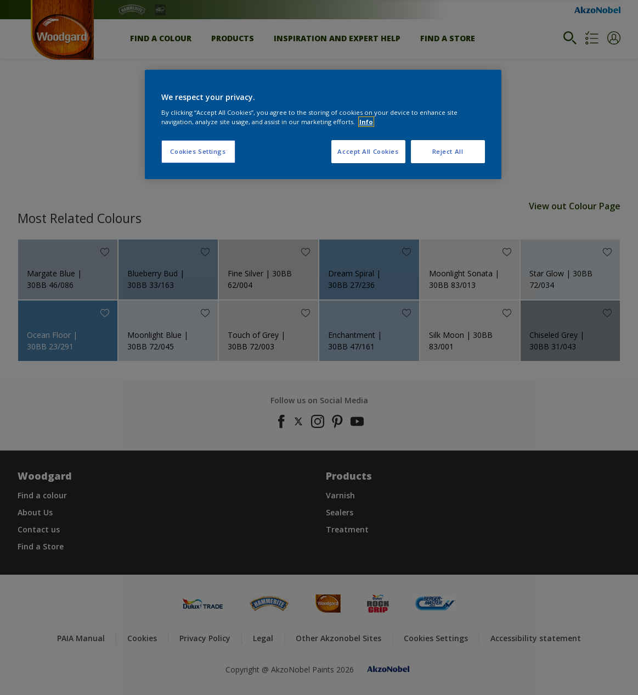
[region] (323, 125)
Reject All (448, 151)
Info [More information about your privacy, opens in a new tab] (366, 122)
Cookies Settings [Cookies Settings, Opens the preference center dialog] (197, 151)
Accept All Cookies (367, 151)
